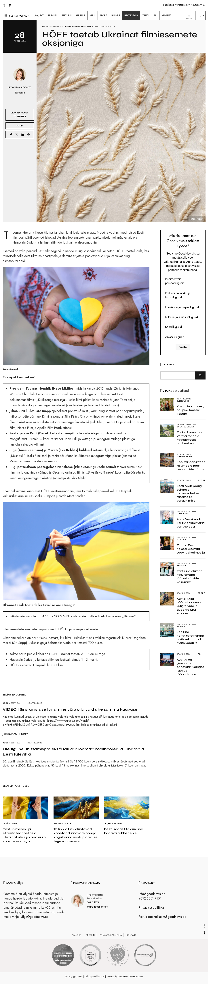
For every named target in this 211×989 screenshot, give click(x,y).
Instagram (182, 5)
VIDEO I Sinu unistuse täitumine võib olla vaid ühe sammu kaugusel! (71, 709)
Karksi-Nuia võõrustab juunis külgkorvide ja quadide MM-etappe (189, 606)
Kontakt (131, 935)
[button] (5, 15)
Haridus (181, 626)
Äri (199, 654)
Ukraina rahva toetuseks (78, 26)
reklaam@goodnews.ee (170, 916)
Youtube (195, 5)
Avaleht (76, 935)
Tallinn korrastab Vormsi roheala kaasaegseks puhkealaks (189, 438)
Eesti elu (15, 703)
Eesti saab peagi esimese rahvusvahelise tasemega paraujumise (189, 493)
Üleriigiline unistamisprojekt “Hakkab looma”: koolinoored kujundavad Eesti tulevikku (73, 752)
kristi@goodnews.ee (97, 906)
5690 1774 (93, 902)
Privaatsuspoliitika (151, 907)
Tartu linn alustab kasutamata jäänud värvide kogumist (189, 576)
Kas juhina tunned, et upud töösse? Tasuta (190, 410)
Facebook (168, 5)
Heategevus (56, 26)
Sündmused (183, 400)
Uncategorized (185, 426)
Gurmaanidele (184, 456)
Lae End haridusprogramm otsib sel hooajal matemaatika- (190, 637)
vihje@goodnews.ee (35, 916)
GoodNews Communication (131, 976)
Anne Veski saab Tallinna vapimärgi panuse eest (191, 522)
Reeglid (90, 935)
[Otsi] (200, 375)
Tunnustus (183, 513)
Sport (201, 480)
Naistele (181, 539)
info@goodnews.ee (152, 893)
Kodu (45, 26)
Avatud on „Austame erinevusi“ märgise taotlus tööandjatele (190, 667)
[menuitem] (39, 15)
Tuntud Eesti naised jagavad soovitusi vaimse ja (191, 548)
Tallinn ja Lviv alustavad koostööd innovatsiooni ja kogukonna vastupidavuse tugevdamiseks (76, 835)
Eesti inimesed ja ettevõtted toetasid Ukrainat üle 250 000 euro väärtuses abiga (24, 835)
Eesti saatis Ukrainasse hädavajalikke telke (123, 831)
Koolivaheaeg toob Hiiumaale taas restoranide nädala (191, 465)
